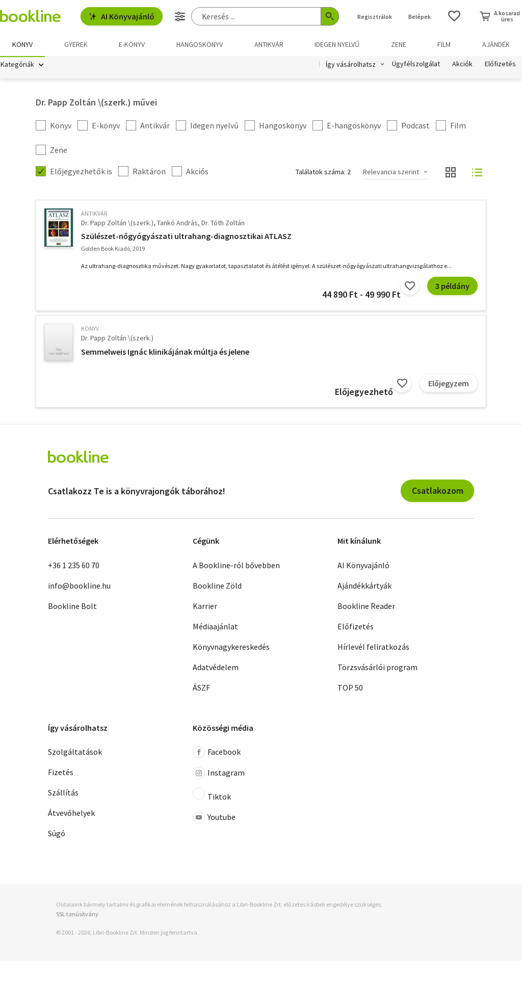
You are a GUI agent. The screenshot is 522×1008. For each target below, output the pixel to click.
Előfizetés (500, 65)
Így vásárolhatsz (351, 65)
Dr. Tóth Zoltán (223, 223)
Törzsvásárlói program (377, 668)
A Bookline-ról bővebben (236, 566)
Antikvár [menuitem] (268, 44)
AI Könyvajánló (121, 16)
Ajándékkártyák (364, 586)
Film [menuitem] (444, 44)
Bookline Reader (366, 607)
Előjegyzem (448, 384)
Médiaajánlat (215, 627)
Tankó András (177, 223)
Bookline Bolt (72, 607)
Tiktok (212, 795)
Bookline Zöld (217, 586)
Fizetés (60, 773)
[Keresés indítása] (330, 16)
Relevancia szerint (391, 172)
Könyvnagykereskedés (231, 648)
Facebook (217, 753)
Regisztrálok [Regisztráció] (374, 16)
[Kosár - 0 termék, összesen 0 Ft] (500, 16)
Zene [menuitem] (398, 44)
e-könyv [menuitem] (132, 44)
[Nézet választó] (450, 173)
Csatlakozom (437, 491)
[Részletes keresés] (180, 16)
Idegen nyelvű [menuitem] (337, 44)
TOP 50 (350, 688)
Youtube (214, 818)
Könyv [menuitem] (22, 44)
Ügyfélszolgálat (416, 65)
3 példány (452, 287)
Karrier (205, 607)
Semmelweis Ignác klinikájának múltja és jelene (165, 353)
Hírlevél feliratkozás (373, 648)
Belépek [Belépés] (419, 16)
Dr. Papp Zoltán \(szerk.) (117, 223)
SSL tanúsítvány (77, 915)
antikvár (94, 214)
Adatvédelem (216, 668)
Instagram (219, 774)
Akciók (462, 65)
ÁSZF (201, 688)
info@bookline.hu (79, 586)
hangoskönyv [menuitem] (199, 44)
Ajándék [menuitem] (496, 44)
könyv (90, 329)
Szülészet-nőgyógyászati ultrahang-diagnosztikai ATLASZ (186, 237)
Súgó (56, 834)
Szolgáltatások (75, 753)
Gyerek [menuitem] (76, 44)
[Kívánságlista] (454, 16)
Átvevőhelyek (71, 814)
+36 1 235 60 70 (73, 566)
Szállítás (63, 793)
